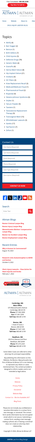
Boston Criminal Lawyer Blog (13, 223)
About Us (24, 21)
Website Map (17, 394)
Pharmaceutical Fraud (14, 90)
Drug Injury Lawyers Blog (17, 13)
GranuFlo (9, 66)
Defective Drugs (12, 59)
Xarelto (9, 123)
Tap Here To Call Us (17, 5)
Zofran (8, 130)
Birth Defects (11, 53)
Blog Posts (17, 401)
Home (4, 21)
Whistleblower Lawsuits (15, 120)
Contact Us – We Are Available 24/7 (17, 397)
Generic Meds (11, 63)
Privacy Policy (17, 386)
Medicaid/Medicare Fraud (16, 87)
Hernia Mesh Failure (14, 70)
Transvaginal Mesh (13, 117)
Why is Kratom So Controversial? (14, 248)
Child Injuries (11, 56)
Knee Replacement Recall (16, 83)
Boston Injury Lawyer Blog (12, 226)
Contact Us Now (17, 186)
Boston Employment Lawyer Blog (14, 238)
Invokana (9, 77)
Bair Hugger (10, 46)
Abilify (8, 42)
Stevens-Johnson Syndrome (17, 97)
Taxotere (9, 107)
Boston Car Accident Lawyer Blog (14, 235)
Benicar (9, 49)
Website (13, 21)
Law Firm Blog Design (17, 439)
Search (30, 211)
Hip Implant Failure (13, 73)
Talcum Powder (12, 104)
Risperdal (9, 94)
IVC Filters (10, 80)
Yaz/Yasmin (10, 127)
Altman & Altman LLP (24, 431)
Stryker (8, 100)
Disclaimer (17, 390)
